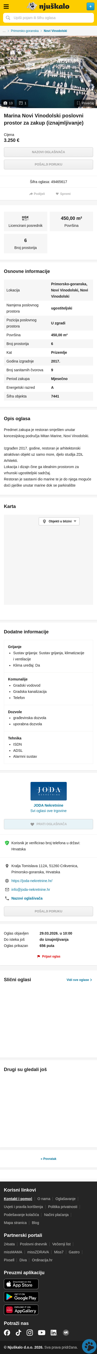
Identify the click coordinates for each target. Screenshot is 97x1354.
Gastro (74, 1252)
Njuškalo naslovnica (48, 6)
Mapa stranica (15, 1223)
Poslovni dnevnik (33, 1244)
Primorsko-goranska (25, 31)
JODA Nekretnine (48, 805)
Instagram (30, 1333)
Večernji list (61, 1244)
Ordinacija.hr (42, 1260)
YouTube (41, 1333)
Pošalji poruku (48, 164)
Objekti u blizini (60, 521)
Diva (23, 1260)
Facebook (7, 1333)
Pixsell (9, 1260)
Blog (35, 1223)
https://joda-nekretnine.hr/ (32, 881)
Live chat (89, 1346)
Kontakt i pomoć (18, 1199)
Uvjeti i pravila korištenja (23, 1207)
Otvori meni (6, 6)
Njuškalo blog (66, 1333)
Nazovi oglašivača (48, 152)
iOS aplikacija (21, 1284)
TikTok (18, 1333)
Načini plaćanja (56, 1215)
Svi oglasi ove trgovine (48, 811)
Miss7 (59, 1252)
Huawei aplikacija (21, 1310)
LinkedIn (54, 1333)
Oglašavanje (65, 1199)
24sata (9, 1244)
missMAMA (13, 1252)
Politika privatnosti (62, 1207)
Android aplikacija (21, 1297)
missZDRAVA (38, 1252)
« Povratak (48, 1159)
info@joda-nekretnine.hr (30, 889)
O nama (44, 1199)
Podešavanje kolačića (21, 1215)
